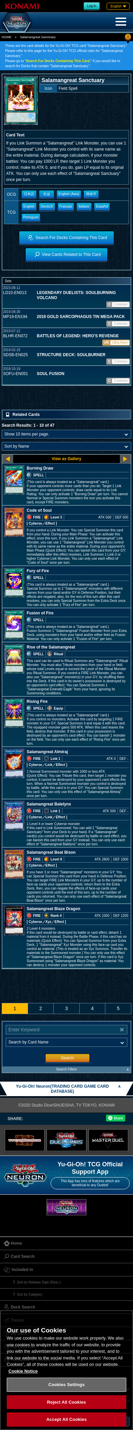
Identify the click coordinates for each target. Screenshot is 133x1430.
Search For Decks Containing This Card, (58, 61)
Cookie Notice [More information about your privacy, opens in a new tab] (23, 1371)
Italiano (84, 206)
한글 (46, 194)
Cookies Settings (66, 1384)
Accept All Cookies (66, 1419)
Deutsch (47, 206)
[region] (66, 1370)
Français (65, 206)
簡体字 (91, 194)
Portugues (31, 217)
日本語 (29, 194)
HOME (6, 37)
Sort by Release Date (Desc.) (39, 1282)
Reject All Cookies (66, 1402)
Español (102, 206)
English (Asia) (68, 194)
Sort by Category (29, 1294)
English (28, 206)
